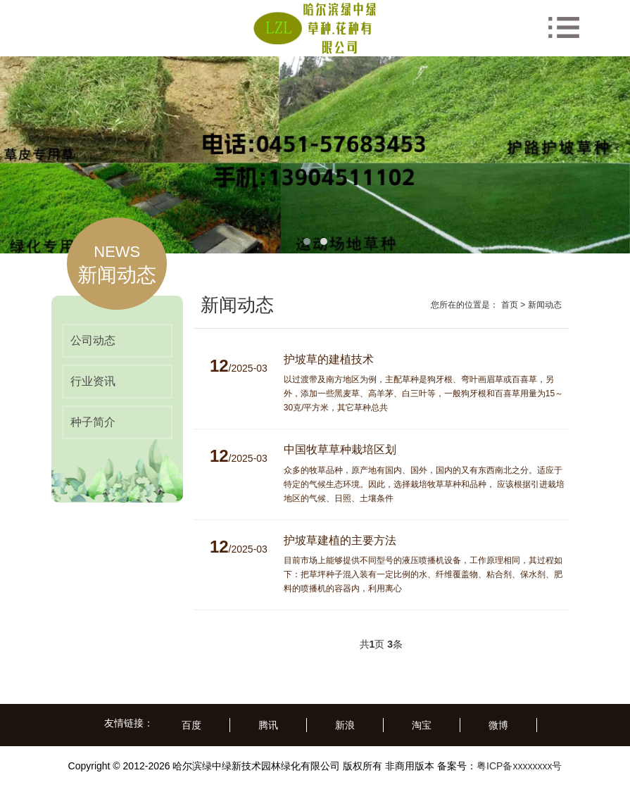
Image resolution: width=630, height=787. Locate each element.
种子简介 (92, 422)
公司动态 (92, 340)
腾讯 (268, 725)
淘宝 (421, 725)
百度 (191, 725)
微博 (498, 725)
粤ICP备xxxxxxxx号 (519, 766)
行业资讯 (92, 381)
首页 (509, 305)
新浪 (345, 725)
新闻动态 (545, 305)
